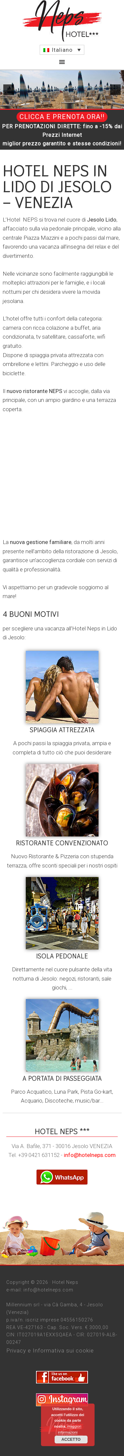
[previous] (8, 89)
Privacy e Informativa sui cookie (50, 1350)
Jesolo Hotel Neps (62, 21)
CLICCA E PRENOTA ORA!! (62, 117)
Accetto (71, 1439)
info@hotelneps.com (90, 1155)
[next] (115, 89)
